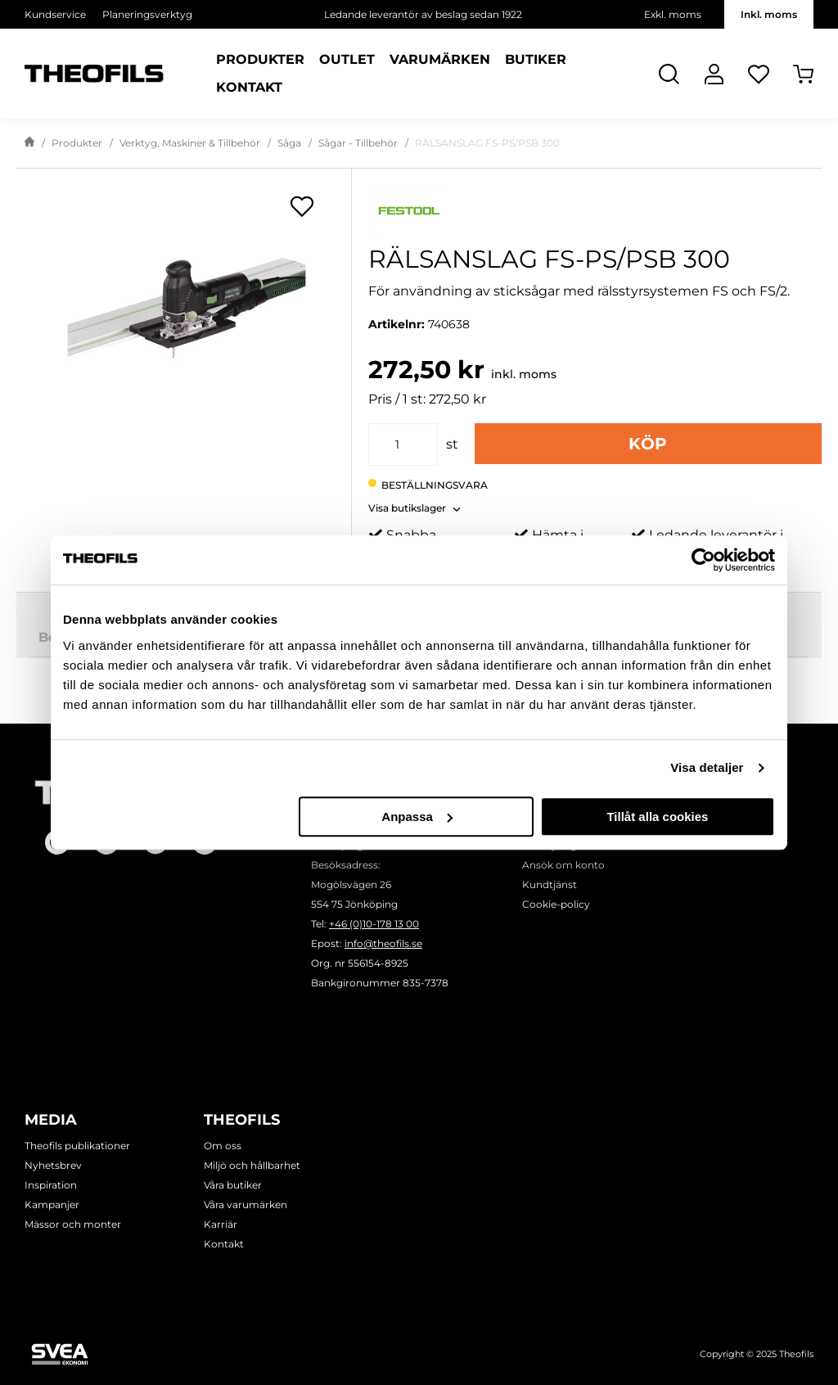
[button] (414, 503)
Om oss (222, 1145)
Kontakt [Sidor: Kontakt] (249, 87)
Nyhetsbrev (53, 1165)
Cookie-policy (556, 904)
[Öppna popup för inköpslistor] (302, 206)
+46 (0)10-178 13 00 (374, 924)
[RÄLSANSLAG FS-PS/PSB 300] (184, 324)
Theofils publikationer (77, 1145)
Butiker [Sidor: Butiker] (535, 59)
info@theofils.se (383, 943)
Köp (647, 443)
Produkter (77, 143)
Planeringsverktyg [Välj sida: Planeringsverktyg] (147, 14)
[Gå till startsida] (29, 143)
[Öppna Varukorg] (803, 74)
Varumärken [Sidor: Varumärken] (440, 59)
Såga (289, 143)
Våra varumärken (245, 1204)
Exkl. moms (672, 14)
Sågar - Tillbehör (358, 143)
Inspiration (51, 1185)
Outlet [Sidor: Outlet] (347, 59)
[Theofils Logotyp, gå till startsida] (94, 74)
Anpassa (417, 816)
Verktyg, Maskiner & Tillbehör (189, 143)
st (452, 444)
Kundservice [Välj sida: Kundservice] (55, 14)
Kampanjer (52, 1204)
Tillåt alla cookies (657, 816)
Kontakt (224, 1244)
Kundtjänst (549, 884)
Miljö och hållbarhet (252, 1165)
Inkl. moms (769, 14)
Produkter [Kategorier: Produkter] (260, 59)
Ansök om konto (563, 865)
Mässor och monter (73, 1224)
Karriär (220, 1224)
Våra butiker (233, 1185)
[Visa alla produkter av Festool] (595, 211)
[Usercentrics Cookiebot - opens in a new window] (703, 560)
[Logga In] (714, 74)
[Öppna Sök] (669, 74)
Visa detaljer (706, 767)
